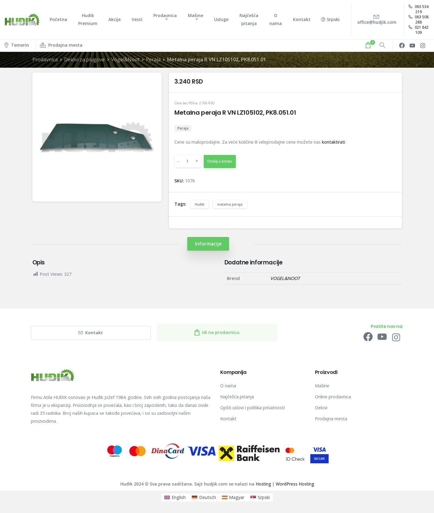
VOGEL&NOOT (285, 278)
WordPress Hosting (295, 484)
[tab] (208, 244)
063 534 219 (419, 9)
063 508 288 (419, 19)
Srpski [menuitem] (264, 497)
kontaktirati (333, 142)
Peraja (153, 59)
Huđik (199, 204)
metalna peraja (230, 204)
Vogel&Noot (125, 59)
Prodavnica (45, 59)
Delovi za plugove (84, 59)
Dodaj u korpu (219, 161)
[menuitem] (175, 497)
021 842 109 (419, 30)
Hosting (263, 484)
